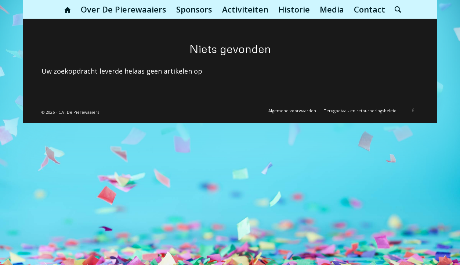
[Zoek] (395, 9)
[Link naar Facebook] (413, 110)
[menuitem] (67, 9)
